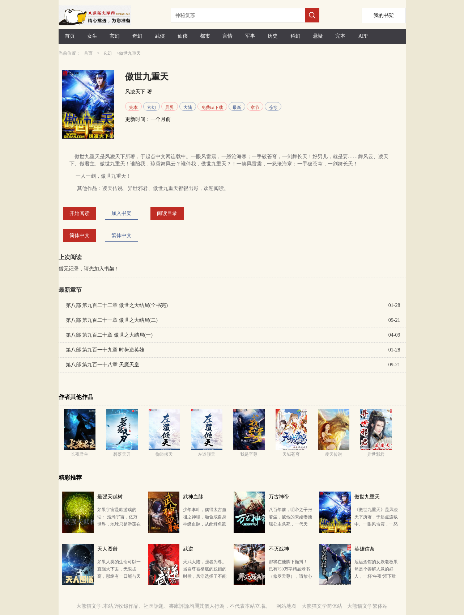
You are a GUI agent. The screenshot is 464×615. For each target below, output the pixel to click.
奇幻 (137, 36)
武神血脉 (193, 497)
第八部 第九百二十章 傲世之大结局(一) (109, 335)
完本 (340, 36)
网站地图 (286, 606)
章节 (255, 107)
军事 (250, 36)
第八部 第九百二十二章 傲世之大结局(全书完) (117, 305)
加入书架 (121, 213)
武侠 (160, 36)
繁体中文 (121, 235)
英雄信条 (364, 549)
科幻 (295, 36)
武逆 (188, 549)
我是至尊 (248, 454)
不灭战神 (279, 549)
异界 (169, 107)
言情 (227, 36)
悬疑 (318, 36)
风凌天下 (135, 91)
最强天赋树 (110, 497)
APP (363, 36)
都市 (205, 36)
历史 (273, 36)
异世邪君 (375, 454)
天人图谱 (107, 549)
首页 (70, 36)
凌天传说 (333, 454)
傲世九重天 (367, 497)
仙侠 (183, 36)
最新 (237, 107)
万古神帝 (279, 497)
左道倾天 (206, 454)
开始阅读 (79, 213)
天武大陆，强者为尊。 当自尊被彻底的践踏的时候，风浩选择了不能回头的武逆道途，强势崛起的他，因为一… (204, 576)
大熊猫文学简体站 (322, 606)
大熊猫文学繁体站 (367, 606)
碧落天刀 (122, 454)
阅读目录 (167, 213)
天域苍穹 (291, 454)
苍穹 (273, 107)
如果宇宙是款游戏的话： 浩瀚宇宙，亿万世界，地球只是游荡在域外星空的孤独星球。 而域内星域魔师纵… (119, 524)
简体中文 (79, 235)
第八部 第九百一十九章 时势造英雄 (105, 350)
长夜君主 (79, 454)
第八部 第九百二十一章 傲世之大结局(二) (112, 320)
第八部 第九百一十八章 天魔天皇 (102, 364)
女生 (92, 36)
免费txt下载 (212, 107)
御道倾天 (164, 454)
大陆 (187, 107)
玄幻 (115, 36)
